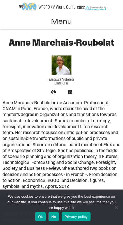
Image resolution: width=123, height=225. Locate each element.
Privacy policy (76, 217)
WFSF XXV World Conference (61, 7)
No (53, 217)
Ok (40, 217)
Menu (61, 22)
